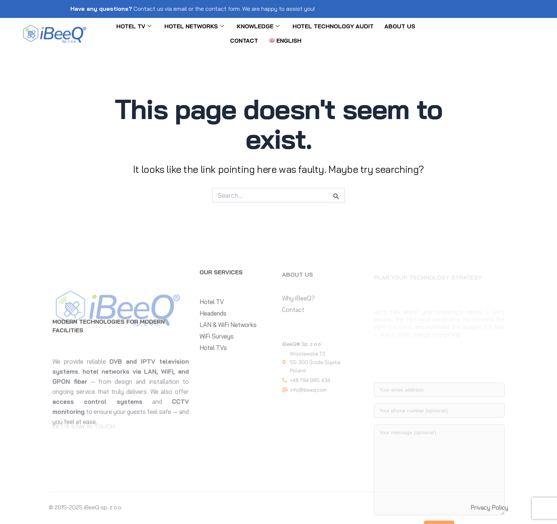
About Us (399, 26)
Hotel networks (194, 26)
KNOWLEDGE (258, 26)
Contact (244, 40)
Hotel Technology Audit (333, 26)
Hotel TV (133, 26)
